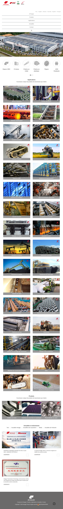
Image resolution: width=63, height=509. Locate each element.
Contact (31, 27)
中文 (36, 11)
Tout (8, 427)
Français (59, 11)
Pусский (49, 11)
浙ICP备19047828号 (42, 504)
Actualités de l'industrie (50, 427)
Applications (31, 20)
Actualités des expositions (29, 427)
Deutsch (44, 11)
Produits (31, 17)
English (40, 11)
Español (54, 11)
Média (40, 427)
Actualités (31, 24)
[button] (4, 44)
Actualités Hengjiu (16, 427)
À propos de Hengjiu (21, 502)
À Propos (31, 14)
